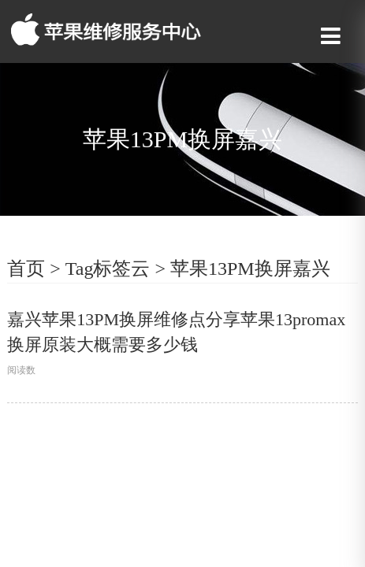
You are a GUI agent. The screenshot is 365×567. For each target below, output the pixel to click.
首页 (26, 268)
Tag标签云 (108, 268)
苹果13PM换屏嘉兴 (250, 268)
